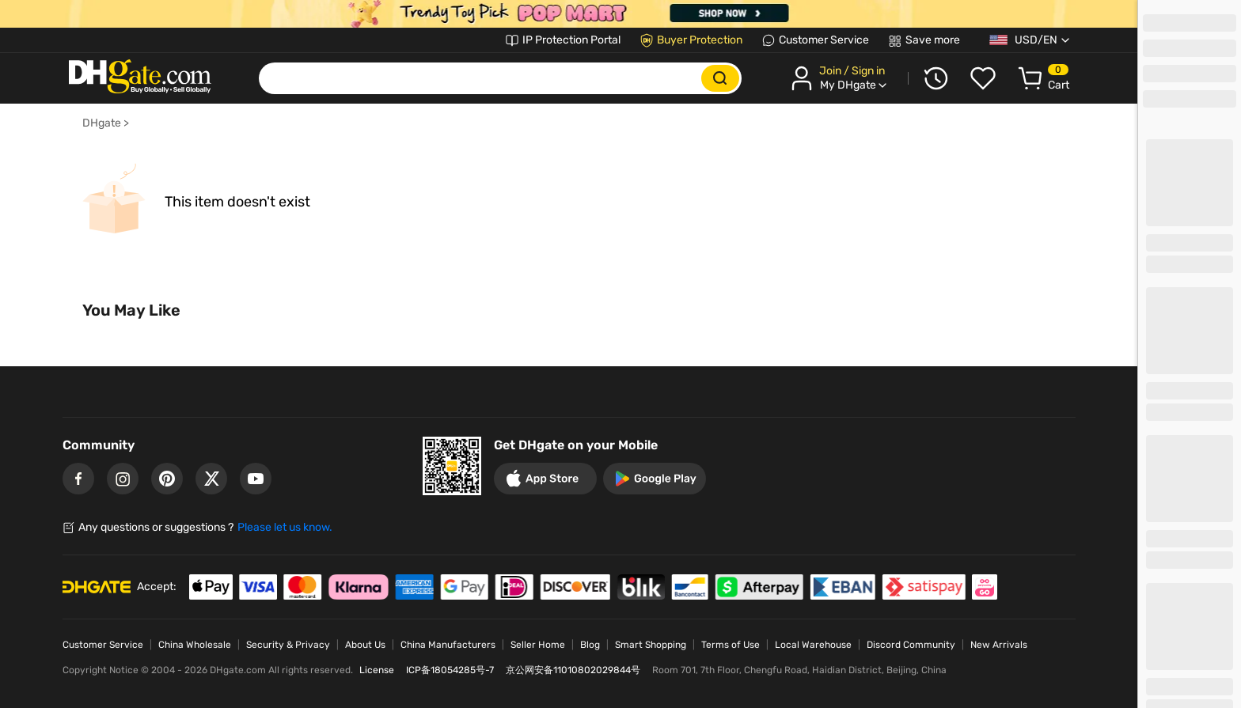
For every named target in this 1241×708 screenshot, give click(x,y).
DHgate (101, 123)
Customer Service (824, 40)
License (376, 670)
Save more (932, 40)
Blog (590, 644)
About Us (365, 644)
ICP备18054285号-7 (450, 670)
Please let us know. (284, 527)
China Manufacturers (447, 644)
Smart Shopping (650, 644)
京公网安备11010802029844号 (573, 670)
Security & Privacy (288, 644)
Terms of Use (730, 644)
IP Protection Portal (571, 40)
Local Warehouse (813, 644)
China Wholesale (194, 644)
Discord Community (911, 644)
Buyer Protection (699, 40)
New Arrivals (998, 644)
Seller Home (537, 644)
